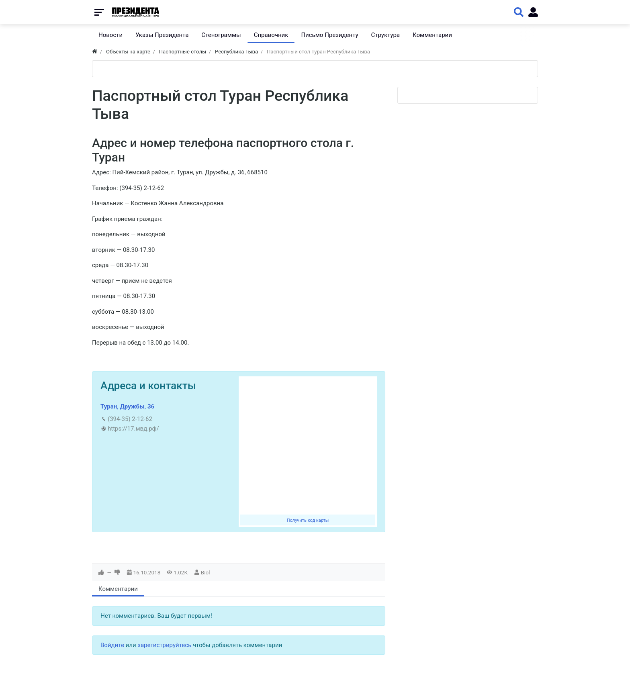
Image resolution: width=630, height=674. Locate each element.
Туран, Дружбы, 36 (127, 406)
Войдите (112, 645)
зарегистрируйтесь (164, 645)
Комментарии (118, 588)
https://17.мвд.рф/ (133, 428)
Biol (205, 572)
